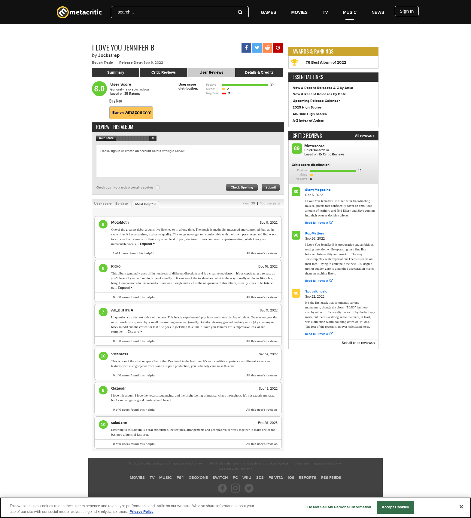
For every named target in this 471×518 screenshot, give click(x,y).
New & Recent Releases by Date (319, 94)
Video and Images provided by (318, 463)
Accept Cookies (395, 509)
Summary (115, 72)
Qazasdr (118, 388)
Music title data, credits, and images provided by (166, 463)
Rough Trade (102, 62)
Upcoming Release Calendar (316, 101)
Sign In (407, 11)
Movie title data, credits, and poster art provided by (248, 463)
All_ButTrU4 (122, 310)
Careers (192, 499)
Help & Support (257, 499)
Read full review (319, 223)
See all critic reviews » (358, 343)
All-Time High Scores (310, 114)
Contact (279, 499)
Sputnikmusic (316, 291)
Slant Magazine (318, 190)
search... (126, 12)
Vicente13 (119, 354)
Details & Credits (259, 72)
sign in (115, 151)
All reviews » (364, 136)
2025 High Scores (307, 107)
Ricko (115, 266)
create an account (138, 151)
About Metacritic (228, 499)
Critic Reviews (163, 72)
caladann (119, 422)
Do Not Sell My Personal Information (339, 509)
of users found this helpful (133, 253)
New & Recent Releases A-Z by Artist (323, 88)
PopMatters (314, 233)
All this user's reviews (262, 253)
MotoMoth (120, 222)
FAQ (207, 499)
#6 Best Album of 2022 (325, 62)
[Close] (461, 509)
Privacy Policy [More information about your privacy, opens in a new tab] (141, 514)
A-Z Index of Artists (308, 120)
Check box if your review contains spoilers (124, 187)
